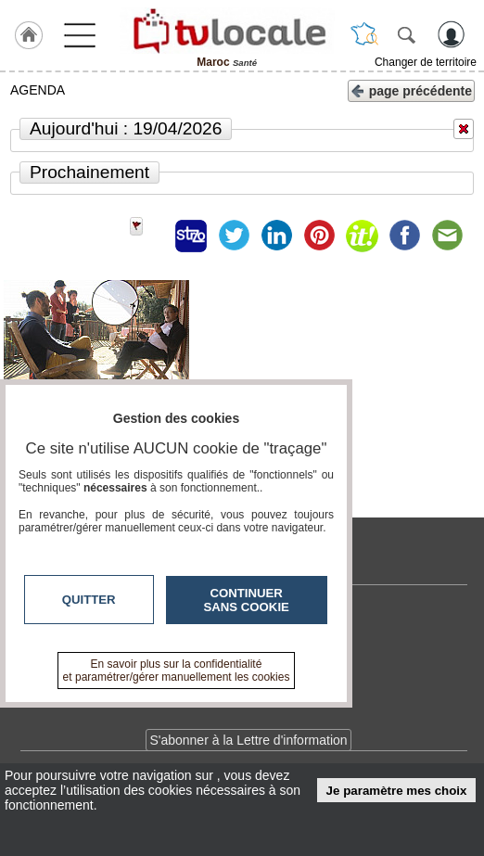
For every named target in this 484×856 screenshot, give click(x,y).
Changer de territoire (426, 62)
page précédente (411, 89)
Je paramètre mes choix (396, 791)
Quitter (89, 600)
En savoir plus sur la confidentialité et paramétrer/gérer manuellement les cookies (176, 671)
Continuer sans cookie (246, 600)
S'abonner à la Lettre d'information (248, 740)
